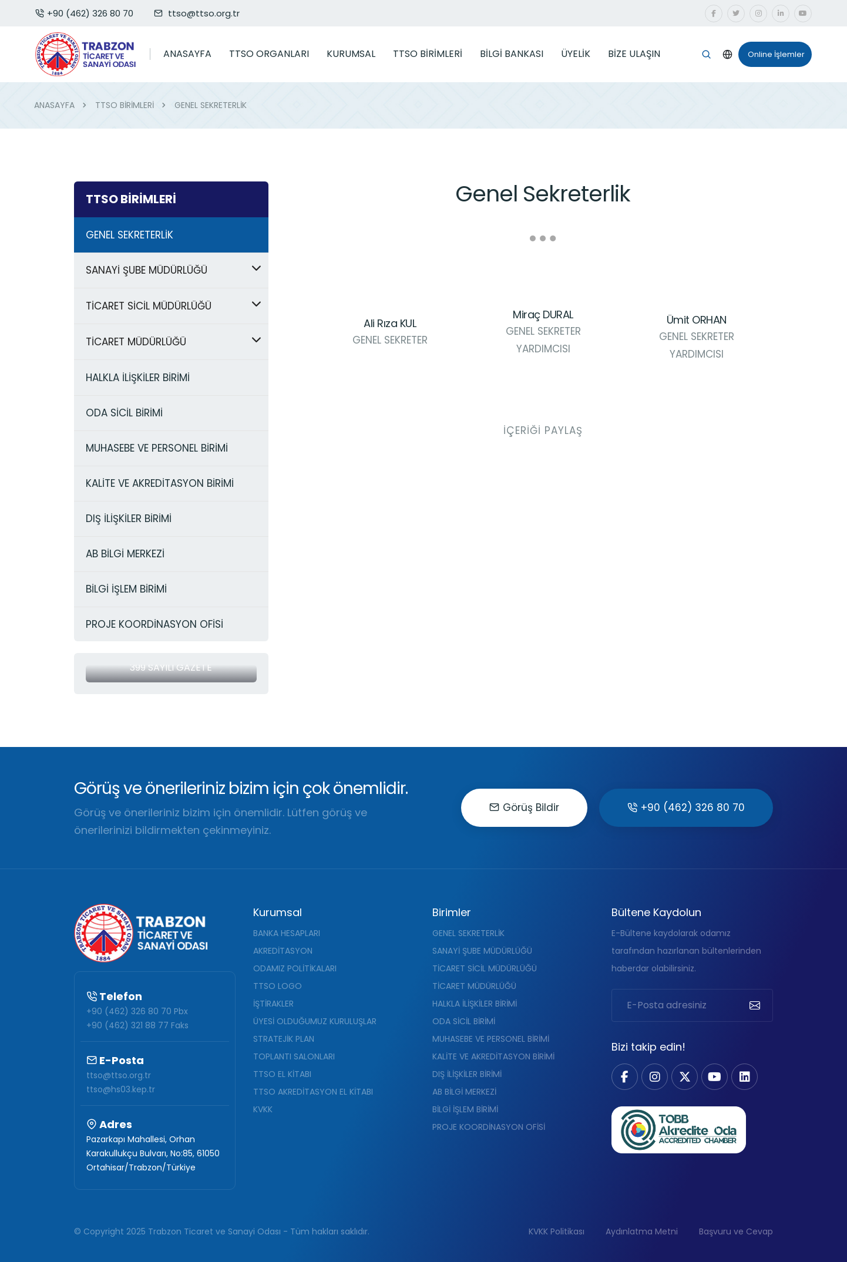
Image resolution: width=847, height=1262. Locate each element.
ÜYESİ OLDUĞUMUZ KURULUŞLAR (315, 1021)
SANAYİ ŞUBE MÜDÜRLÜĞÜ (482, 951)
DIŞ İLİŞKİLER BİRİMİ (467, 1074)
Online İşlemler (771, 54)
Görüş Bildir (524, 807)
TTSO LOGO (277, 986)
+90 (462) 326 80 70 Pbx (137, 1011)
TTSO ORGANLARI (269, 53)
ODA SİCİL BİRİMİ (463, 1021)
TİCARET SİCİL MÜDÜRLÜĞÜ (484, 968)
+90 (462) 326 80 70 (84, 13)
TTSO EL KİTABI (282, 1074)
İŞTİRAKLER (273, 1003)
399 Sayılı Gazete (171, 667)
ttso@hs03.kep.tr (120, 1089)
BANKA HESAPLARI (286, 933)
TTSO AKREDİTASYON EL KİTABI (313, 1092)
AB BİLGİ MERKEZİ (464, 1092)
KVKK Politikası (556, 1231)
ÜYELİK (575, 53)
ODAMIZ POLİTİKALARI (295, 968)
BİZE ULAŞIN (634, 53)
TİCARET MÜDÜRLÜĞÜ (474, 986)
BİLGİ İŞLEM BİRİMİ (465, 1109)
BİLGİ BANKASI (511, 53)
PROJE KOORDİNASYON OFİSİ (488, 1127)
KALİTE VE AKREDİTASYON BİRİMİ (493, 1056)
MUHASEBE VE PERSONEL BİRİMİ (490, 1039)
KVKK (263, 1109)
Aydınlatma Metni (642, 1231)
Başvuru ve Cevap (736, 1231)
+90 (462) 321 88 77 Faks (137, 1025)
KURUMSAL (351, 53)
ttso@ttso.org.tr (118, 1075)
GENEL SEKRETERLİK (468, 933)
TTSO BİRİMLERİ (427, 53)
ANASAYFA (187, 53)
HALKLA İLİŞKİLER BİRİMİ (474, 1003)
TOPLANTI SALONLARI (294, 1056)
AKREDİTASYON (282, 951)
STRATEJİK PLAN (283, 1039)
